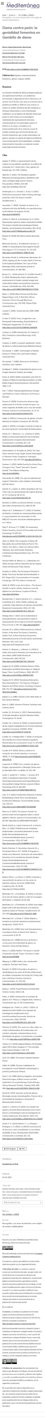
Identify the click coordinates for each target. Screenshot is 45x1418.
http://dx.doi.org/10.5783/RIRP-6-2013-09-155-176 (22, 536)
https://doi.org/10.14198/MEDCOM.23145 (22, 69)
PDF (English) (11, 1149)
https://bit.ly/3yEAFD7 (31, 625)
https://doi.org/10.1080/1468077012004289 (19, 807)
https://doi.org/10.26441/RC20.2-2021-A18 (18, 1022)
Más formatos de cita (12, 1202)
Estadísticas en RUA (10, 1164)
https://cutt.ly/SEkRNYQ (11, 214)
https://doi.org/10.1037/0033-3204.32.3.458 (22, 1088)
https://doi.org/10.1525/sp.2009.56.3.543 (17, 675)
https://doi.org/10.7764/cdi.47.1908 (23, 914)
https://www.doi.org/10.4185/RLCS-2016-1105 (20, 746)
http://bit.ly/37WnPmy (33, 460)
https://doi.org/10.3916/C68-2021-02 (16, 498)
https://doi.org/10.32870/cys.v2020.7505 (25, 1039)
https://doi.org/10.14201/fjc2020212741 (17, 413)
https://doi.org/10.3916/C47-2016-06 (16, 732)
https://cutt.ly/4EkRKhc (10, 473)
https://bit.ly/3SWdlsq (10, 594)
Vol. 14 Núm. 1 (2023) (10, 1214)
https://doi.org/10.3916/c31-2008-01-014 (18, 253)
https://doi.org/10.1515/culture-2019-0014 (18, 1053)
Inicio (4, 15)
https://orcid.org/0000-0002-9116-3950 (13, 63)
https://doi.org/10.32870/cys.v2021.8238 (17, 446)
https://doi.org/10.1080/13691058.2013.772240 (20, 289)
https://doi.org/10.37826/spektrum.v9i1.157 (18, 231)
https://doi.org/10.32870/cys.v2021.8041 (17, 1139)
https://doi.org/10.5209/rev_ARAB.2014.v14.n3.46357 (22, 1119)
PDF (23, 1149)
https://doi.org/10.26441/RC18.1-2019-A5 (18, 661)
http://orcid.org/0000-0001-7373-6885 (13, 53)
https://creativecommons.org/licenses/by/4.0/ (19, 1324)
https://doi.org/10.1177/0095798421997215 (19, 790)
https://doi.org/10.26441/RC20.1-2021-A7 (18, 611)
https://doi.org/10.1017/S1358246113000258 (19, 327)
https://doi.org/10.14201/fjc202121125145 (18, 984)
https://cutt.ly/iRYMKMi (10, 957)
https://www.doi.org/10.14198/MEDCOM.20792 (20, 843)
